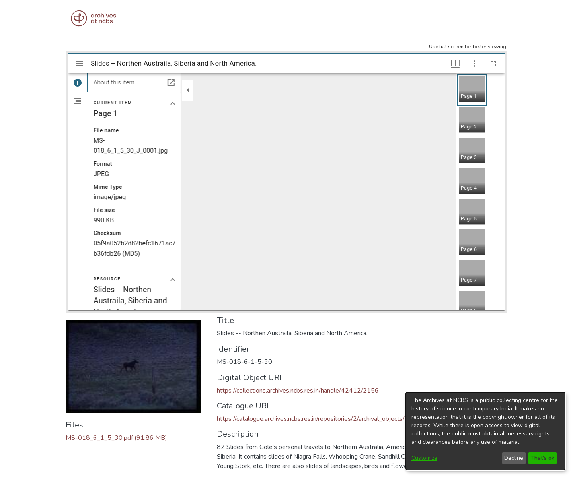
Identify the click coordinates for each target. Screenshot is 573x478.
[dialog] (485, 431)
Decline (513, 458)
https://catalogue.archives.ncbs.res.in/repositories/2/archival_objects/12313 (321, 418)
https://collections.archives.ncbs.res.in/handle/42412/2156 (298, 390)
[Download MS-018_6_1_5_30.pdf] (116, 437)
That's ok (542, 458)
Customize (424, 458)
